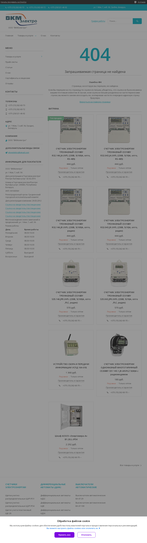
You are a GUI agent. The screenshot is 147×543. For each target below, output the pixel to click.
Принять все (64, 535)
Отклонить (86, 535)
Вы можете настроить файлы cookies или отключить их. (72, 528)
